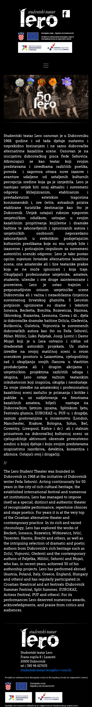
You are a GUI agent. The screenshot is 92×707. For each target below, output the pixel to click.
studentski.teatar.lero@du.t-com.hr (46, 670)
